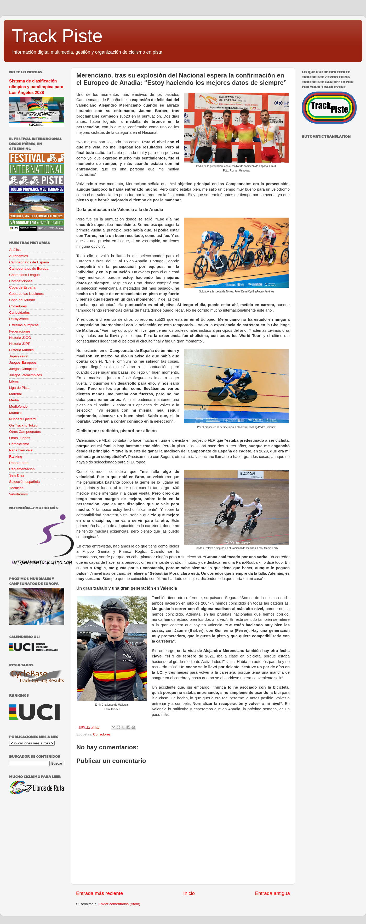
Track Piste (57, 36)
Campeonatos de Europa (28, 268)
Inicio (189, 893)
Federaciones (20, 331)
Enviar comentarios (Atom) (119, 904)
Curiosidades (19, 312)
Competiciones (20, 281)
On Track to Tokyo (23, 425)
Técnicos (16, 488)
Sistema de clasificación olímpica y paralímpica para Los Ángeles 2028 (36, 87)
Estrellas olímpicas (24, 325)
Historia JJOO (20, 338)
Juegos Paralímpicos (25, 375)
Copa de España (22, 287)
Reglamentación (22, 469)
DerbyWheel (18, 319)
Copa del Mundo (22, 300)
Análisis (15, 250)
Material (15, 394)
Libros (14, 381)
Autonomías (18, 256)
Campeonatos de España (29, 262)
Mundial (15, 413)
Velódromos (18, 494)
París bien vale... (22, 450)
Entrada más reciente (99, 893)
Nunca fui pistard (22, 419)
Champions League (24, 275)
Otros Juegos (19, 438)
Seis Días (16, 475)
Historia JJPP (19, 344)
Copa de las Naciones (26, 294)
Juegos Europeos (23, 362)
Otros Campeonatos (25, 432)
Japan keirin (18, 356)
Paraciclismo (19, 444)
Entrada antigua (272, 893)
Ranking (15, 456)
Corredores (102, 734)
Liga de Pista (19, 388)
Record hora (18, 463)
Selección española (24, 482)
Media (14, 400)
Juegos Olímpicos (23, 369)
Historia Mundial (22, 350)
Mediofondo (18, 406)
